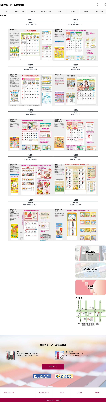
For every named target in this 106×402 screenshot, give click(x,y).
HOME (6, 11)
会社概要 (73, 11)
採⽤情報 (86, 11)
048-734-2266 (73, 356)
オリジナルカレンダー (46, 11)
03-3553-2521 (23, 356)
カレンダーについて (20, 11)
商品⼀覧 (33, 11)
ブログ (59, 11)
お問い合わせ (99, 11)
